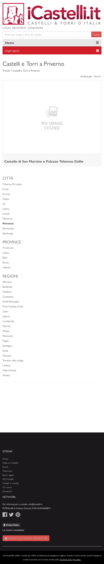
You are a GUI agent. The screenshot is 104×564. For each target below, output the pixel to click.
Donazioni (35, 28)
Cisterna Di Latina (12, 184)
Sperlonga (8, 233)
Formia (6, 194)
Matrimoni (7, 470)
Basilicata (7, 287)
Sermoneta (8, 228)
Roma (6, 262)
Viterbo (7, 267)
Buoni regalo (8, 475)
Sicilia (5, 350)
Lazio (5, 311)
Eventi (5, 466)
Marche (6, 326)
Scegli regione (12, 51)
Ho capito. (77, 559)
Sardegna (7, 346)
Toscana (7, 355)
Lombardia (8, 321)
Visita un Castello (10, 462)
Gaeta (6, 199)
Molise (6, 331)
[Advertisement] (52, 408)
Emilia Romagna (11, 301)
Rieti (5, 257)
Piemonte (8, 336)
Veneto (6, 375)
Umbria (6, 365)
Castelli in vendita (11, 483)
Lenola (6, 213)
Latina (6, 209)
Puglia (6, 341)
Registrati (19, 28)
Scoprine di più (66, 559)
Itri (4, 204)
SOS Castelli (8, 479)
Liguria (6, 316)
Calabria (7, 291)
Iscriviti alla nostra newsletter (26, 538)
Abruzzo (7, 282)
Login (7, 28)
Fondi (5, 189)
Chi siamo (7, 487)
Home (9, 43)
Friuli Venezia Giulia (13, 306)
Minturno (8, 218)
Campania (8, 296)
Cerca (96, 34)
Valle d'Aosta (9, 370)
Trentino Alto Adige (13, 360)
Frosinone (8, 248)
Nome (97, 76)
